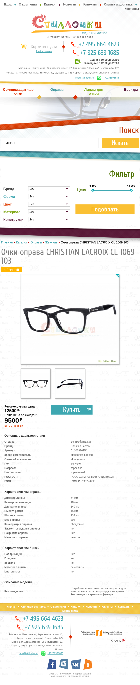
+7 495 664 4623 (99, 44)
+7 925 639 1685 (99, 53)
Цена (81, 190)
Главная (11, 606)
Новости (69, 4)
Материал (11, 212)
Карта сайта (70, 610)
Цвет (7, 204)
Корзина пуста (44, 46)
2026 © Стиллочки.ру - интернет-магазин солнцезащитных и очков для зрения (70, 674)
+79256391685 (108, 78)
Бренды (131, 89)
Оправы (57, 89)
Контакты (131, 9)
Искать (120, 143)
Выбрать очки (44, 51)
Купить (72, 409)
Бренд (8, 189)
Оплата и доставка (118, 4)
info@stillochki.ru (84, 78)
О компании (28, 4)
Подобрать (105, 209)
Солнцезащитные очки (18, 91)
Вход (8, 4)
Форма (9, 197)
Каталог (50, 4)
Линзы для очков (93, 91)
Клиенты (90, 4)
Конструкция (14, 220)
